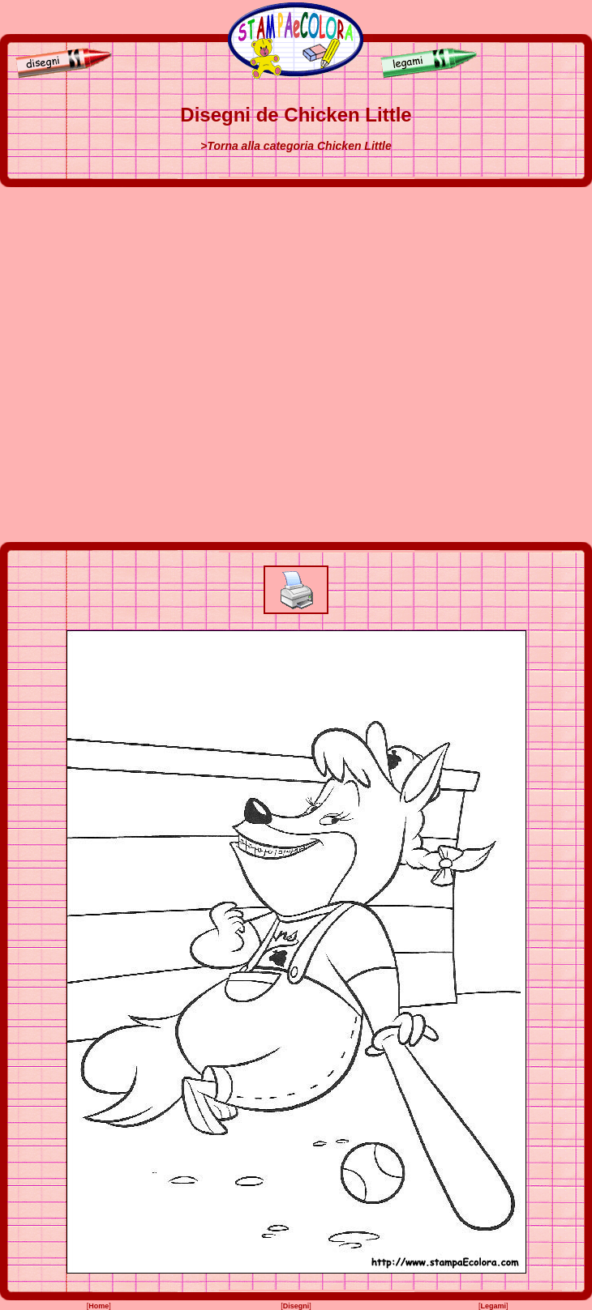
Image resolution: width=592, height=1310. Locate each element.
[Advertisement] (176, 364)
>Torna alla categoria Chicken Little (296, 145)
